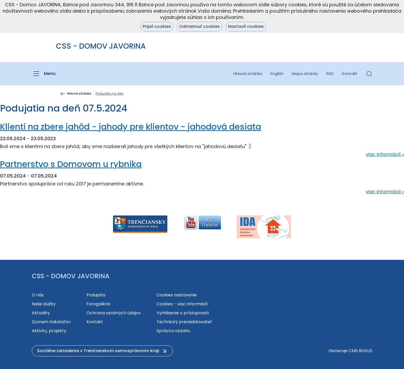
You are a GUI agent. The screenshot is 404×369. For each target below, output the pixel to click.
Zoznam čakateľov (51, 322)
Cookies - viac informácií (182, 304)
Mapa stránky (305, 73)
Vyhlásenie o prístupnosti (183, 313)
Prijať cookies (157, 26)
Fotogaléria (98, 304)
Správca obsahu (173, 331)
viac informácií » (385, 154)
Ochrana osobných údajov (113, 313)
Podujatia (95, 295)
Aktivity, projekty (49, 331)
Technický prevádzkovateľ (184, 322)
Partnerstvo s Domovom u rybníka (71, 164)
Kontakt (350, 73)
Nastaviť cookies (246, 26)
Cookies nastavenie (177, 295)
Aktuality (41, 313)
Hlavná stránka (247, 73)
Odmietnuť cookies (199, 26)
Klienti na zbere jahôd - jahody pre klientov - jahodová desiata (130, 127)
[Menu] (43, 73)
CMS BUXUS (360, 351)
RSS (330, 73)
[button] (369, 73)
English (277, 73)
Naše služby (44, 304)
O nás (38, 295)
